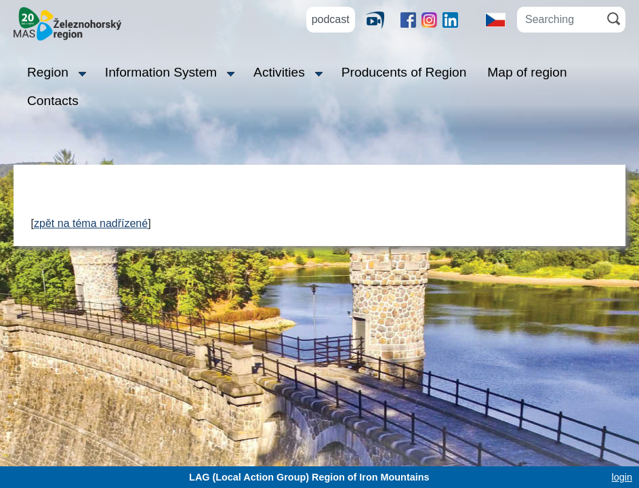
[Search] (613, 18)
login (622, 477)
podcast (331, 19)
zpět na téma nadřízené (91, 223)
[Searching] (559, 20)
